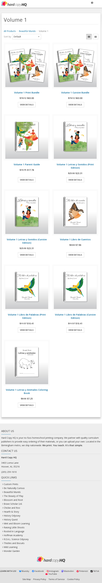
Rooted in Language (14, 531)
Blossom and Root (13, 499)
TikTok (95, 571)
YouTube (51, 573)
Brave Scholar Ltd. (13, 503)
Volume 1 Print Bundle (26, 92)
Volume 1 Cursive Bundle (75, 92)
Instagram (53, 571)
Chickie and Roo (12, 507)
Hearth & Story (11, 511)
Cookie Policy (73, 579)
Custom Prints (11, 484)
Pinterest (82, 571)
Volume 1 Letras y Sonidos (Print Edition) (75, 166)
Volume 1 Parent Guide (27, 164)
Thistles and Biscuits (14, 543)
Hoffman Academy (13, 535)
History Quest (11, 519)
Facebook (38, 571)
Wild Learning (10, 547)
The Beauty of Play (13, 495)
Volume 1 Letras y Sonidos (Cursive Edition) (27, 241)
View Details (27, 104)
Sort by (7, 36)
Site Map (26, 579)
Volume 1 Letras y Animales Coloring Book (27, 391)
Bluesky (24, 571)
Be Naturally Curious (14, 488)
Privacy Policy (39, 579)
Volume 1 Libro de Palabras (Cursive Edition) (75, 316)
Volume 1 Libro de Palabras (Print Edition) (27, 316)
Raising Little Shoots (14, 527)
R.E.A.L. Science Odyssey (16, 539)
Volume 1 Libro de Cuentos (75, 239)
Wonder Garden (12, 551)
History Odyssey (12, 515)
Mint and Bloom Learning (17, 523)
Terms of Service (57, 579)
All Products (10, 31)
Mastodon (68, 571)
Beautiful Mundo (27, 31)
